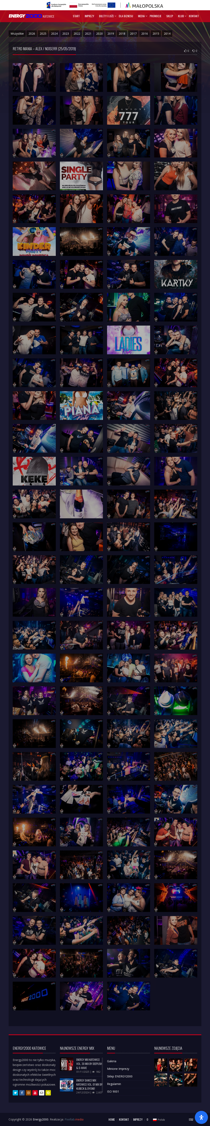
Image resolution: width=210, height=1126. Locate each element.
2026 (32, 33)
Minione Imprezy (118, 1069)
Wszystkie (17, 33)
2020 (99, 33)
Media (141, 16)
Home (111, 1119)
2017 (133, 33)
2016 (144, 33)
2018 (122, 33)
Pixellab (74, 1119)
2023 (65, 33)
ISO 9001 (113, 1091)
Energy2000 (40, 1119)
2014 (167, 33)
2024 (54, 33)
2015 (156, 33)
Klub (181, 16)
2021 (88, 33)
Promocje (155, 16)
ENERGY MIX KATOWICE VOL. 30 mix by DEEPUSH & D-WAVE (89, 1063)
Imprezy (89, 16)
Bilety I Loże (106, 16)
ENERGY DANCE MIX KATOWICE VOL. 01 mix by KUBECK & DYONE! (89, 1084)
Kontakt (194, 16)
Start (76, 16)
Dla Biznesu (126, 16)
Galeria (111, 1061)
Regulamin (114, 1084)
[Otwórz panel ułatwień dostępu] (201, 1117)
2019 (110, 33)
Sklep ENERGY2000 (119, 1076)
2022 (77, 33)
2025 (43, 33)
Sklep (169, 16)
